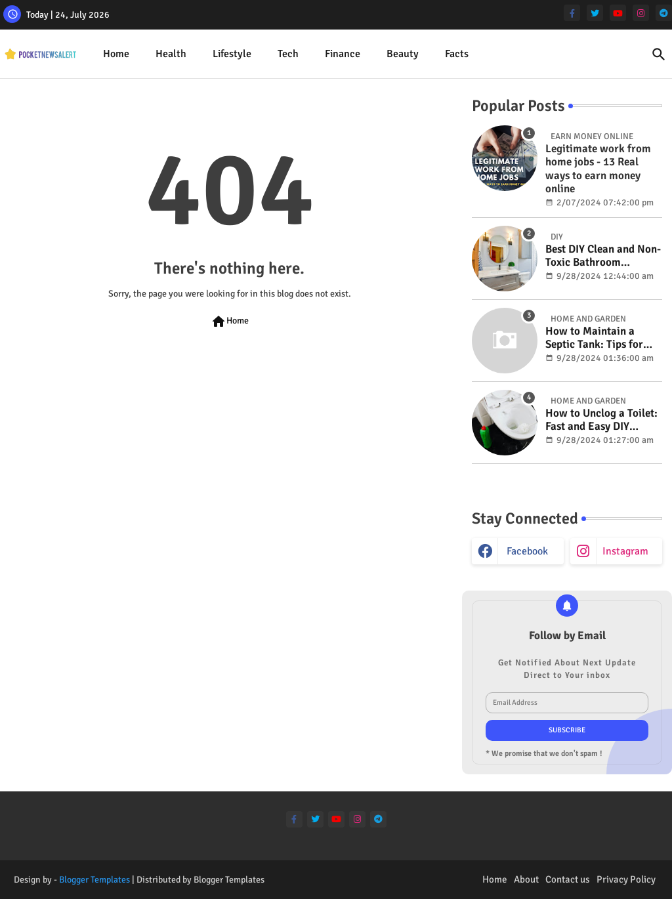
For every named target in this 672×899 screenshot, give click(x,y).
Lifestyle (232, 53)
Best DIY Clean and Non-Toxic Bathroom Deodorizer (603, 256)
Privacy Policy (626, 879)
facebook (527, 551)
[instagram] (641, 13)
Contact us (567, 879)
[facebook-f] (572, 13)
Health (171, 53)
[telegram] (664, 13)
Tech (288, 53)
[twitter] (595, 13)
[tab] (116, 54)
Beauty (403, 53)
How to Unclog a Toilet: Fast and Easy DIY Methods (601, 420)
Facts (457, 53)
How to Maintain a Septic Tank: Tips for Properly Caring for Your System (594, 338)
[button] (659, 54)
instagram (625, 551)
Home (116, 53)
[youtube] (618, 13)
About (526, 879)
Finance (342, 53)
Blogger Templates (94, 879)
